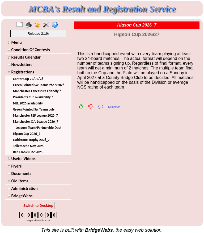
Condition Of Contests (29, 49)
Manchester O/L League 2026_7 (35, 122)
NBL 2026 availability (28, 103)
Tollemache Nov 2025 (28, 146)
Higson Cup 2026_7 (26, 134)
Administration (23, 188)
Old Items (18, 180)
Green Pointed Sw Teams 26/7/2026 (38, 85)
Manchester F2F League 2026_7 (35, 115)
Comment (114, 106)
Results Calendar (24, 57)
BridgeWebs (20, 195)
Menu (15, 42)
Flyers (15, 166)
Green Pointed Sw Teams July (34, 109)
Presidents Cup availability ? (33, 97)
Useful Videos (22, 158)
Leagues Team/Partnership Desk (38, 128)
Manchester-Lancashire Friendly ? (37, 91)
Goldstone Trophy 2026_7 (31, 140)
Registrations (21, 71)
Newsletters (20, 64)
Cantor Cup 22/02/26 (28, 79)
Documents (19, 173)
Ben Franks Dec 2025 (27, 152)
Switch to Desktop (38, 206)
